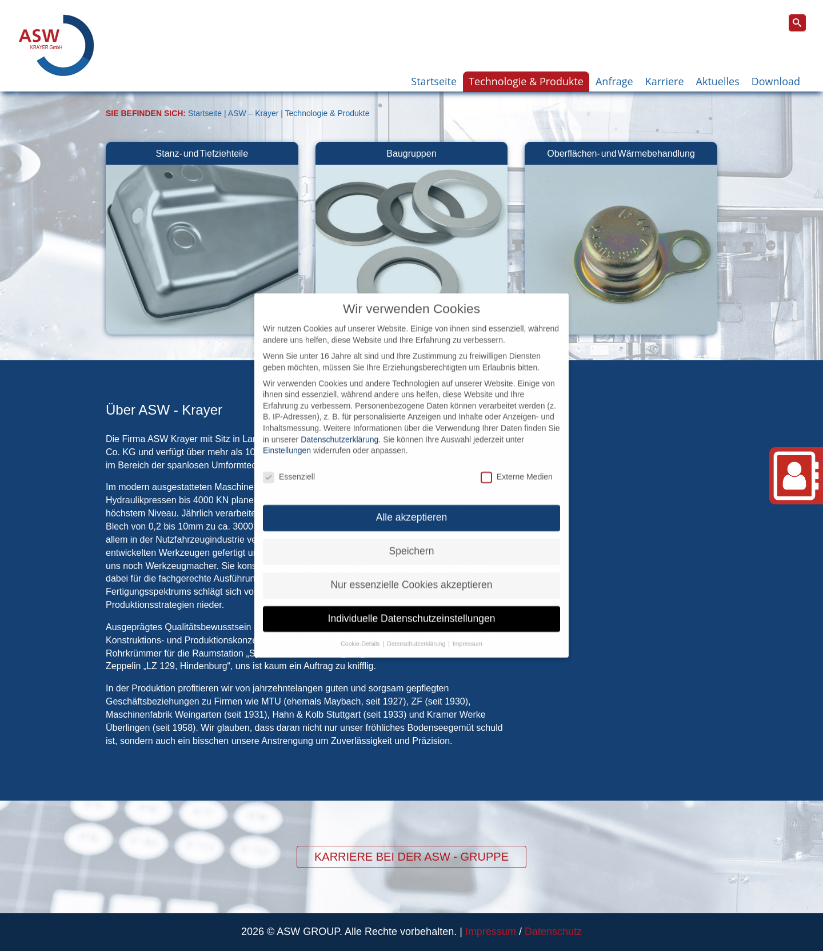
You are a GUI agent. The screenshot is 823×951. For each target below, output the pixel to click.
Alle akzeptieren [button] (412, 493)
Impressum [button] (467, 619)
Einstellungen (287, 426)
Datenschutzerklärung (339, 415)
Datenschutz (553, 931)
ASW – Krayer (253, 113)
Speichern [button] (411, 526)
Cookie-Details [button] (361, 619)
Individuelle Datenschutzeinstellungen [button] (412, 594)
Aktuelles (718, 81)
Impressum (490, 931)
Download (776, 81)
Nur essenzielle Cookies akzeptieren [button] (411, 560)
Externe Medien (517, 452)
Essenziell (289, 452)
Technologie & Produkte (526, 81)
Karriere (664, 81)
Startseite (434, 81)
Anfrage (614, 81)
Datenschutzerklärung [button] (417, 619)
